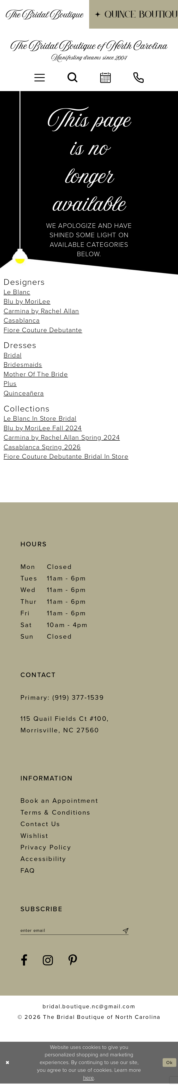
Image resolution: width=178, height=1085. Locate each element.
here (88, 1079)
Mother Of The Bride (36, 374)
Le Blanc (17, 292)
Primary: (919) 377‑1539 (62, 698)
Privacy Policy (45, 847)
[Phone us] (138, 78)
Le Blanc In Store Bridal (40, 419)
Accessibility (43, 859)
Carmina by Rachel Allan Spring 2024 (62, 438)
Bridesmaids (23, 365)
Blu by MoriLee (27, 302)
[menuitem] (44, 14)
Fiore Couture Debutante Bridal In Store (66, 457)
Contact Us (40, 824)
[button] (39, 78)
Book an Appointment (59, 801)
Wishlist (34, 836)
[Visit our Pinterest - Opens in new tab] (73, 962)
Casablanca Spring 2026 (42, 447)
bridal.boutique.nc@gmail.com (89, 1008)
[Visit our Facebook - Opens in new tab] (24, 962)
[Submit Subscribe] (125, 931)
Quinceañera (24, 393)
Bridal (13, 355)
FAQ (27, 871)
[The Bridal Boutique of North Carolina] (88, 51)
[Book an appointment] (105, 78)
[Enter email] (74, 931)
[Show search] (72, 78)
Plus (10, 384)
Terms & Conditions (55, 813)
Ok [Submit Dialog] (169, 1064)
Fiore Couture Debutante (43, 330)
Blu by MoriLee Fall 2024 (43, 428)
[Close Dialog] (8, 1064)
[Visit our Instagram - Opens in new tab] (48, 962)
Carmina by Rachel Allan (41, 311)
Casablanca (22, 320)
